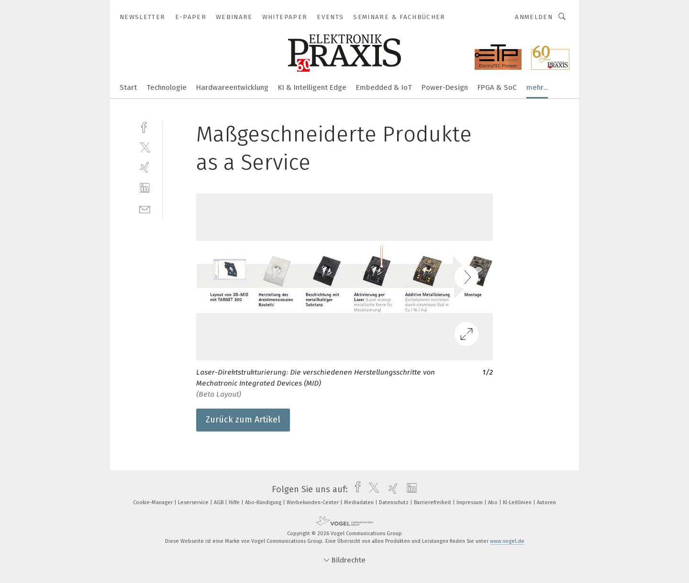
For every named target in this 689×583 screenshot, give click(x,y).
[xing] (145, 167)
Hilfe (235, 502)
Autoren (546, 502)
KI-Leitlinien (518, 502)
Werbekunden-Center (313, 502)
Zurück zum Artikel (243, 419)
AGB (219, 502)
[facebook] (145, 126)
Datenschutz (394, 502)
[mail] (145, 209)
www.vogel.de (507, 541)
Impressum (470, 502)
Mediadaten (359, 502)
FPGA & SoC (497, 87)
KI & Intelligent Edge (312, 87)
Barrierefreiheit (433, 502)
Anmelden (534, 17)
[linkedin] (145, 188)
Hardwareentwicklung (232, 87)
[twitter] (145, 147)
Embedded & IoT (384, 87)
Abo (493, 502)
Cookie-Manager (153, 502)
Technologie (166, 87)
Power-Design (445, 87)
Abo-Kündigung (264, 502)
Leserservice (194, 502)
